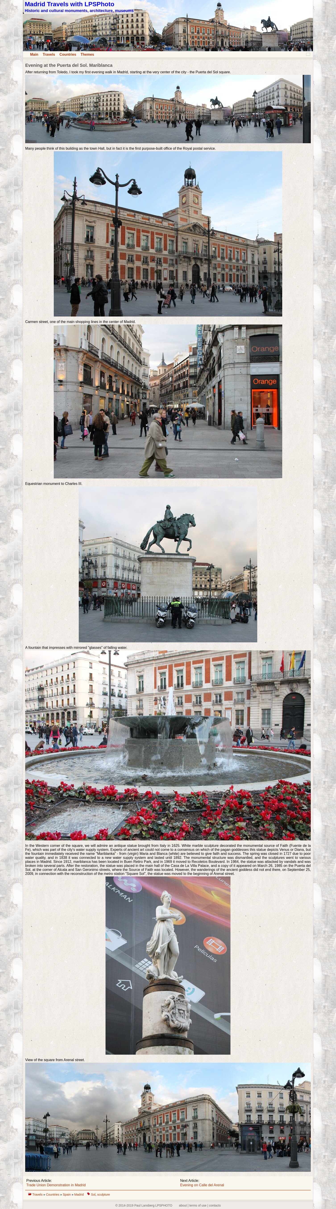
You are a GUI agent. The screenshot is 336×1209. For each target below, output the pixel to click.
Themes (87, 54)
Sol (93, 1194)
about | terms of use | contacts (200, 1205)
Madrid (79, 1194)
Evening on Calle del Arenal (202, 1185)
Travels (49, 54)
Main (34, 54)
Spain (67, 1194)
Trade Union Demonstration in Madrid (56, 1185)
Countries (68, 54)
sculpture (103, 1194)
